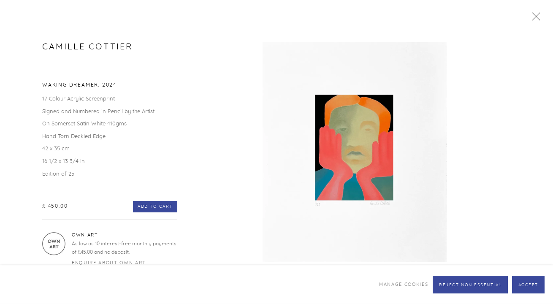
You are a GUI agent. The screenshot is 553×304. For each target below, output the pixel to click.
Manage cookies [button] (403, 284)
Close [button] (534, 19)
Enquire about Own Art (109, 263)
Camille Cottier (87, 47)
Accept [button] (528, 285)
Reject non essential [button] (470, 285)
